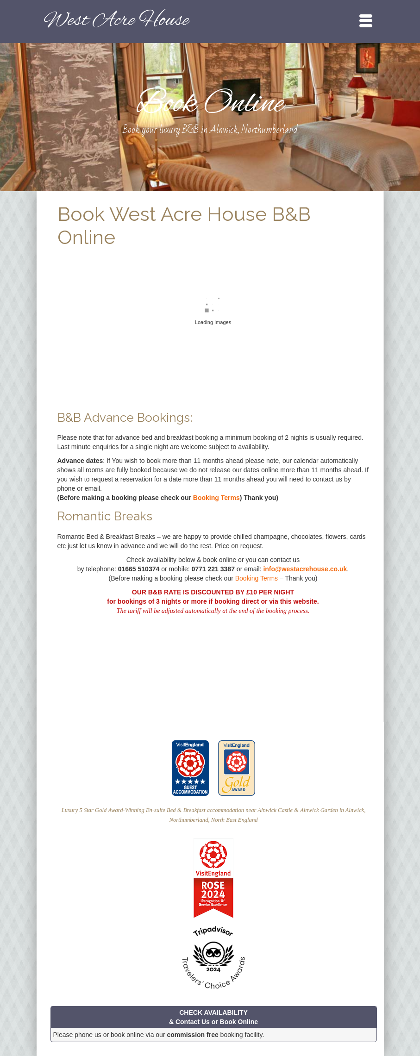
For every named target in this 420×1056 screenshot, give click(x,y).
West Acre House (116, 20)
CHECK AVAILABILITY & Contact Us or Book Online (213, 1017)
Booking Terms (216, 497)
